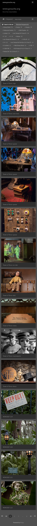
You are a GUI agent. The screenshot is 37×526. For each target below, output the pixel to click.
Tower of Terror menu (10, 326)
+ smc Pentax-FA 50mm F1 (10, 39)
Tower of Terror (18, 19)
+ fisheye (18, 36)
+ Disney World (7, 27)
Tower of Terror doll (9, 295)
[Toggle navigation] (32, 2)
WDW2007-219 (8, 417)
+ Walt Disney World (19, 45)
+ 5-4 (5, 42)
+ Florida (18, 27)
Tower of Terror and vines (11, 113)
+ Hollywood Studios (9, 30)
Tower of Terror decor (10, 386)
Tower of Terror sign (9, 83)
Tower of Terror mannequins (12, 356)
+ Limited (6, 33)
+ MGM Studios (23, 30)
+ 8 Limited (6, 45)
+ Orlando (28, 27)
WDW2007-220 (8, 447)
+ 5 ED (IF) (25, 39)
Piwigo (22, 522)
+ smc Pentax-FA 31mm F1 (20, 33)
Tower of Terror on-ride (10, 265)
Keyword (9, 19)
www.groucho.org (9, 2)
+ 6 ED (31, 45)
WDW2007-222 (8, 508)
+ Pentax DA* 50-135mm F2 (10, 51)
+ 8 (4, 36)
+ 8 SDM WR (6, 48)
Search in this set (7, 24)
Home (3, 19)
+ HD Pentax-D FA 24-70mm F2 (22, 48)
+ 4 (11, 36)
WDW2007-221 (8, 477)
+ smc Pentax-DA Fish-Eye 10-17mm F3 (21, 42)
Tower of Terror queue (10, 144)
